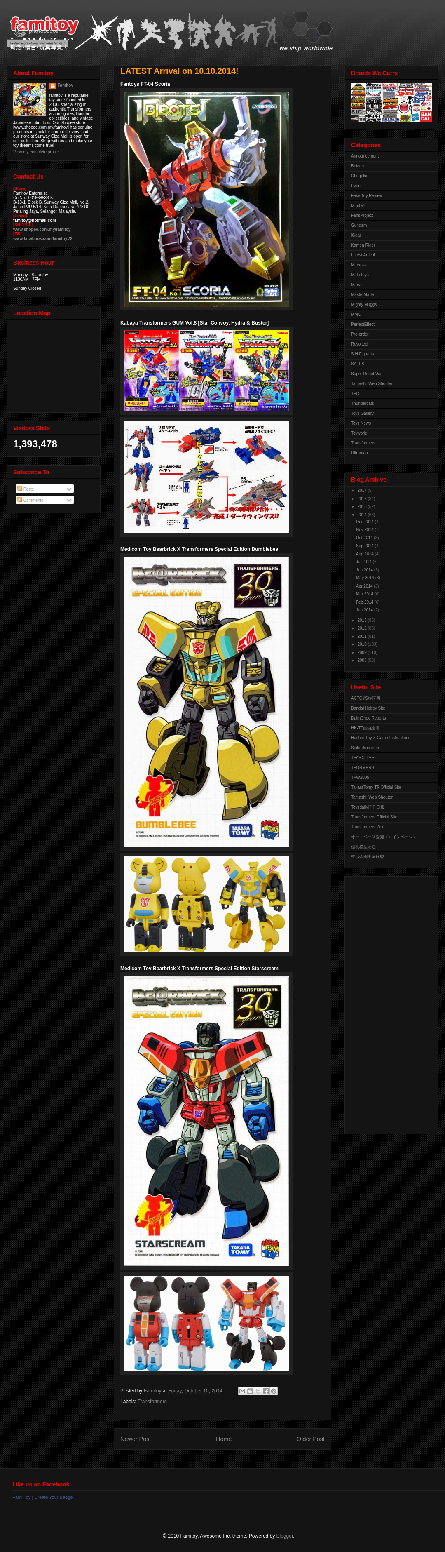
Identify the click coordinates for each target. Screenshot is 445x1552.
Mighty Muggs (364, 304)
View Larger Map (54, 364)
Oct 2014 (365, 538)
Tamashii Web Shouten (372, 383)
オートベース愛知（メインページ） (384, 837)
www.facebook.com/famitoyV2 (43, 238)
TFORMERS (362, 767)
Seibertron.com (365, 747)
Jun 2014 (365, 570)
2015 (362, 506)
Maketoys (360, 275)
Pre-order (359, 334)
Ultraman (359, 453)
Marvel (357, 284)
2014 (362, 515)
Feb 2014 (365, 602)
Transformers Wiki (367, 827)
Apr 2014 (365, 586)
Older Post (311, 1439)
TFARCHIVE (362, 757)
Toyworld (359, 433)
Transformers (152, 1401)
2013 (362, 620)
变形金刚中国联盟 (367, 856)
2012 (362, 628)
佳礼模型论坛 (363, 846)
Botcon (357, 166)
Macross (359, 265)
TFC (355, 393)
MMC (356, 314)
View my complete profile (36, 152)
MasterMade (362, 294)
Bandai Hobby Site (368, 708)
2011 (362, 636)
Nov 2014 (365, 529)
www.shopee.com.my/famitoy (42, 229)
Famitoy (65, 85)
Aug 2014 (365, 554)
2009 (362, 652)
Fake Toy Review (366, 195)
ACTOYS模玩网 (365, 698)
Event (356, 185)
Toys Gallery (362, 413)
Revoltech (360, 344)
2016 (362, 498)
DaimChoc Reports (368, 718)
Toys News (361, 423)
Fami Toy (21, 1497)
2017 (362, 490)
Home (224, 1439)
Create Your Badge (53, 1497)
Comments (30, 500)
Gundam (359, 225)
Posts (25, 489)
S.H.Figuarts (362, 354)
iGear (356, 235)
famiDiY (358, 205)
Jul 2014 (364, 562)
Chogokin (359, 176)
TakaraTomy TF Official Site (376, 787)
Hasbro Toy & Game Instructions (380, 738)
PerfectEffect (363, 324)
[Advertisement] (384, 1003)
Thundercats (362, 403)
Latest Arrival (363, 255)
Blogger (284, 1536)
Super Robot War (367, 374)
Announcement (365, 156)
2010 (362, 644)
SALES (357, 364)
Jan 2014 (365, 610)
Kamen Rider (363, 245)
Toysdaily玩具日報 (367, 807)
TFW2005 (360, 777)
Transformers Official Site (374, 817)
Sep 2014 (365, 545)
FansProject (362, 215)
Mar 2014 (365, 594)
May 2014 (365, 578)
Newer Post (135, 1439)
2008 (362, 660)
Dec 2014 (365, 522)
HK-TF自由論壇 (365, 728)
